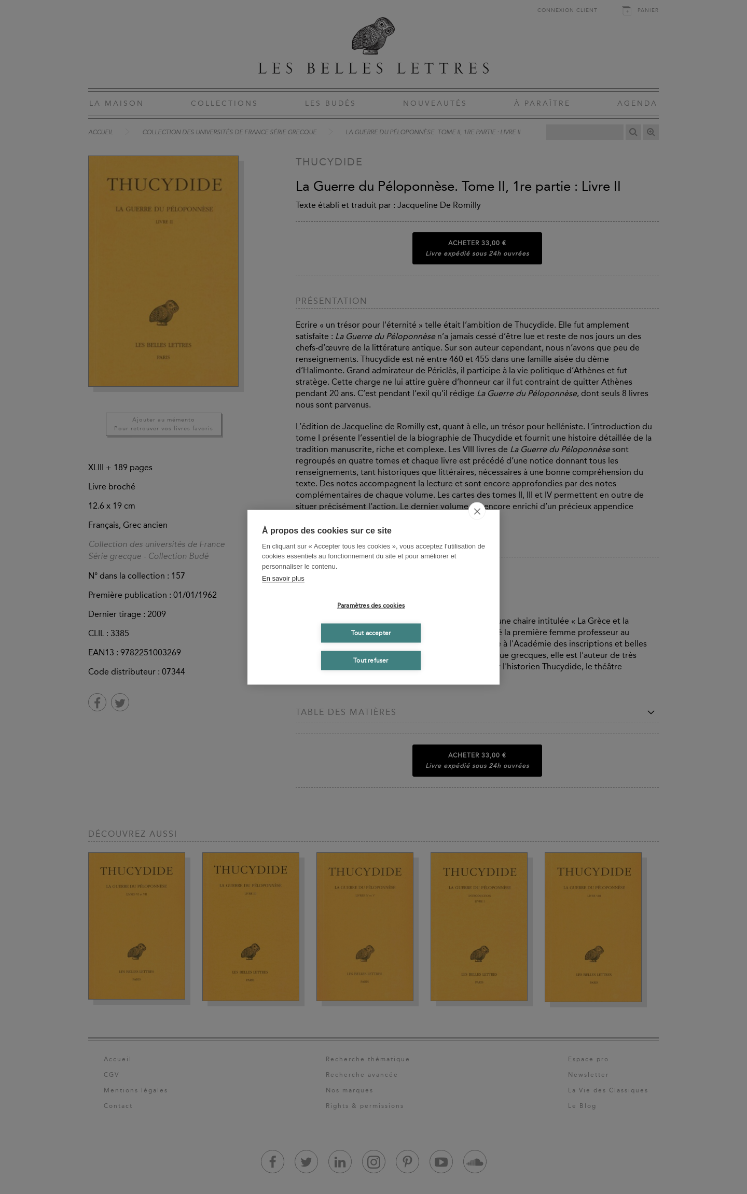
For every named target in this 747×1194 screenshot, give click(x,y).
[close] (477, 510)
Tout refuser (370, 660)
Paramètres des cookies (371, 605)
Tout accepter (371, 633)
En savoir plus (283, 578)
